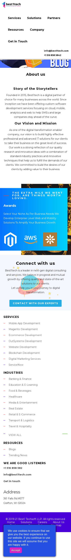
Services (14, 18)
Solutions (34, 18)
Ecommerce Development (25, 335)
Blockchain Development (24, 353)
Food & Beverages (20, 390)
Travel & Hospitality (20, 426)
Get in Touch (17, 41)
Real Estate (16, 408)
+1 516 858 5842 (52, 55)
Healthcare (15, 396)
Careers (42, 522)
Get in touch (11, 481)
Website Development (23, 347)
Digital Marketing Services (25, 358)
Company (37, 29)
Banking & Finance (20, 378)
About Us (58, 522)
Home (11, 522)
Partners (54, 18)
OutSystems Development (25, 341)
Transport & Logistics (21, 420)
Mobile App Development (24, 323)
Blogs (12, 449)
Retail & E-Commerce (22, 414)
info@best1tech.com (56, 50)
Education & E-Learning (23, 384)
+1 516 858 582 (12, 468)
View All (15, 435)
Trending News (18, 455)
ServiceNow (16, 364)
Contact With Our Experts (35, 303)
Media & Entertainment (23, 402)
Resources (16, 29)
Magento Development (23, 329)
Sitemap (56, 525)
